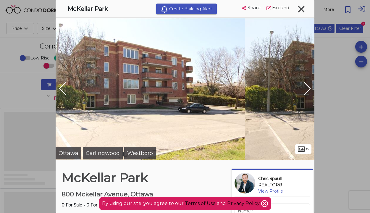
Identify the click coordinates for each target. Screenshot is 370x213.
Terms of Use (200, 203)
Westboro (140, 153)
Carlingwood (103, 153)
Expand (277, 7)
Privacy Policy (244, 203)
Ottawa (68, 153)
